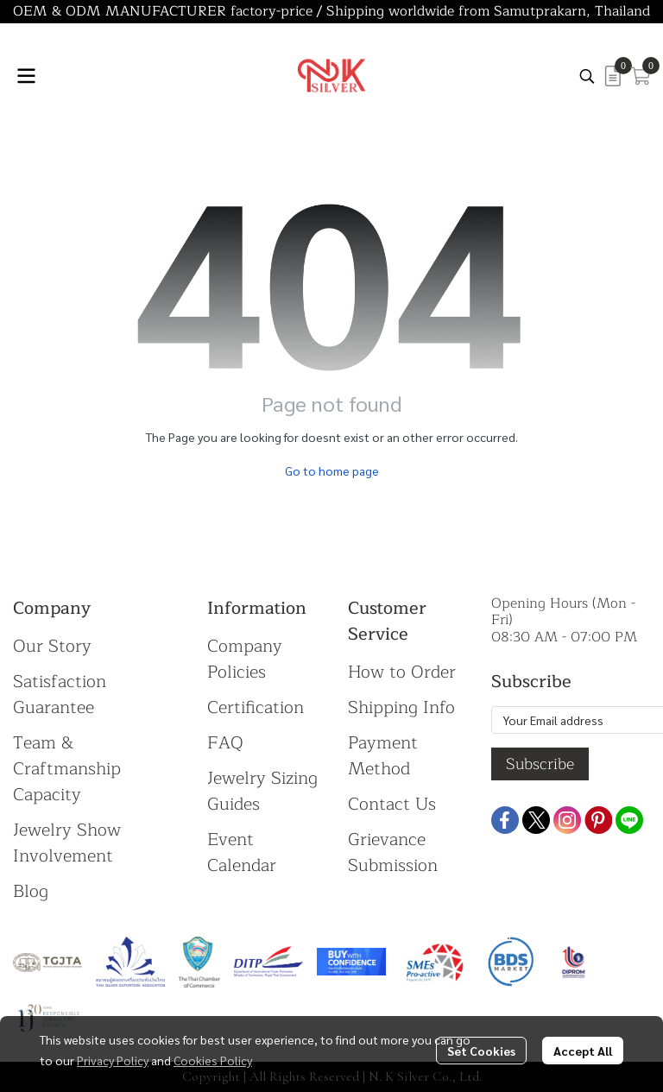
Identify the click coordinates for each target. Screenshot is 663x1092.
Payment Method (383, 756)
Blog (30, 891)
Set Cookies (481, 1050)
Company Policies (244, 659)
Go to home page (332, 470)
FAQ (225, 743)
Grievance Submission (393, 852)
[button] (587, 76)
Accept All (582, 1050)
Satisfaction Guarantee (59, 694)
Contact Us (392, 804)
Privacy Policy (112, 1060)
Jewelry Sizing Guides (262, 791)
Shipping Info (401, 707)
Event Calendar (241, 852)
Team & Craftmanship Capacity (67, 769)
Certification (255, 707)
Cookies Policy (213, 1060)
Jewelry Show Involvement (67, 843)
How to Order (402, 672)
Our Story (52, 646)
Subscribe (540, 764)
